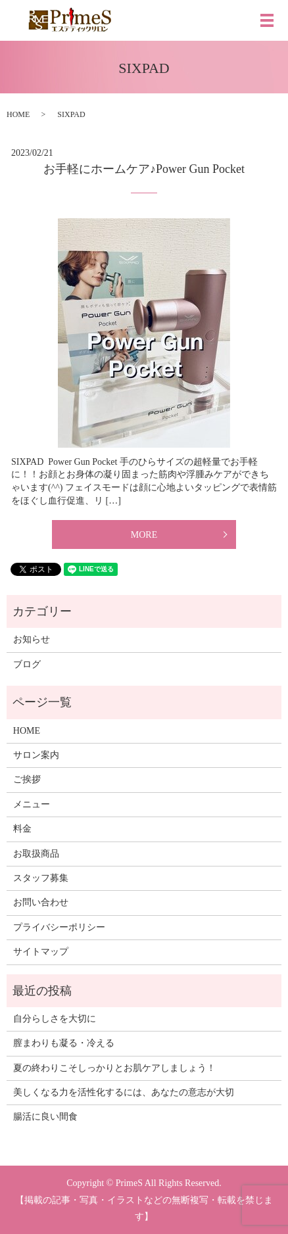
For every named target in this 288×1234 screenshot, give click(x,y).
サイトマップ (40, 952)
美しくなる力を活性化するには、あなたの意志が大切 (123, 1092)
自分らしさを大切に (54, 1019)
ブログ (27, 664)
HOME (18, 114)
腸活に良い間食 (45, 1117)
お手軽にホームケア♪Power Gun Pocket (144, 169)
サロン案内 (36, 755)
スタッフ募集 (40, 878)
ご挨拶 (27, 779)
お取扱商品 (36, 854)
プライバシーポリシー (59, 927)
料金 (22, 829)
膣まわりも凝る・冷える (63, 1043)
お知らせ (31, 639)
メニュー (31, 804)
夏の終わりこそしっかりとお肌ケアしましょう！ (114, 1068)
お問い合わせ (40, 902)
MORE (144, 535)
